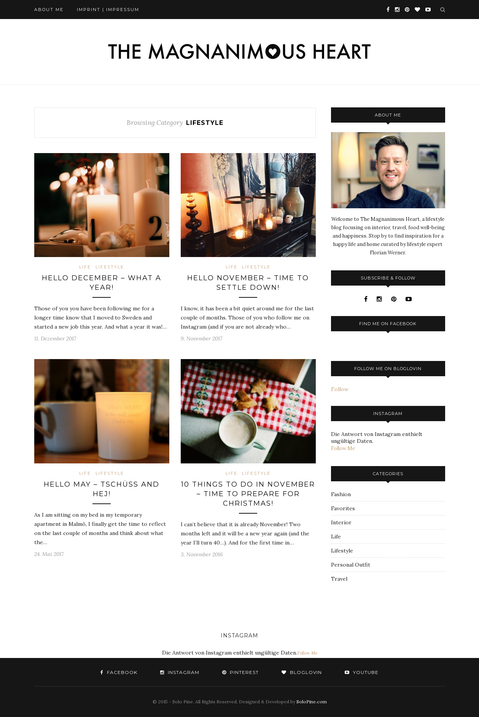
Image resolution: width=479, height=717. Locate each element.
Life (85, 267)
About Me (49, 9)
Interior (341, 522)
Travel (339, 578)
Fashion (341, 494)
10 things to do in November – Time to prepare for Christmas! (248, 494)
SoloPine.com (311, 701)
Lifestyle (109, 267)
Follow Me (343, 448)
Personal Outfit (350, 564)
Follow (340, 389)
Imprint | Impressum (108, 9)
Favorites (343, 508)
